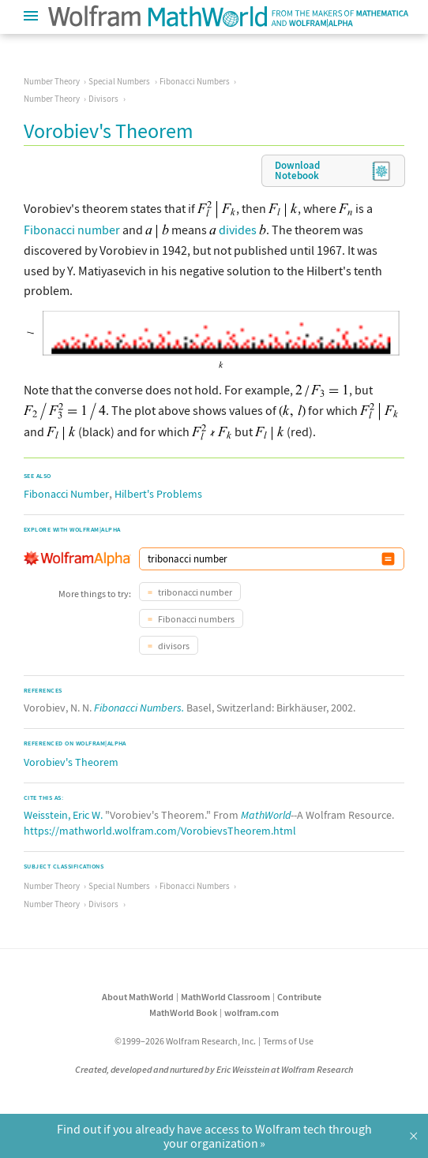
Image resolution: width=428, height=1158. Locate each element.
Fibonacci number (72, 229)
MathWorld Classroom (225, 997)
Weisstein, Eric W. (63, 815)
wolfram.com (251, 1012)
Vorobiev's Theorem (71, 762)
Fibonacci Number (66, 494)
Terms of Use (288, 1041)
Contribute (299, 997)
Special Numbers (119, 81)
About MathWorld (138, 997)
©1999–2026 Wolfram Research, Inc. (185, 1041)
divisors (173, 646)
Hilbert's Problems (158, 494)
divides (238, 229)
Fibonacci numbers (195, 619)
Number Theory (52, 81)
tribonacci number (194, 592)
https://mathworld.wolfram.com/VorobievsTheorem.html (160, 831)
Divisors (103, 98)
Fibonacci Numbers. (139, 707)
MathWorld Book (183, 1012)
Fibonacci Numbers (195, 81)
